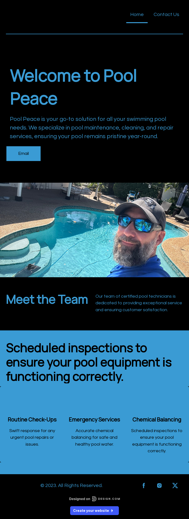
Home (137, 14)
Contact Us (166, 14)
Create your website (94, 510)
